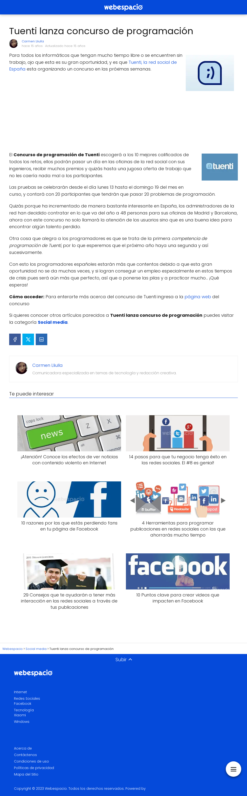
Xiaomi (20, 715)
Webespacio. (56, 788)
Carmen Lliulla (33, 41)
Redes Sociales (27, 698)
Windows (21, 721)
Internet (20, 692)
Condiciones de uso (31, 761)
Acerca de (23, 748)
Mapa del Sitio (26, 774)
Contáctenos (25, 754)
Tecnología (24, 710)
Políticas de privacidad (34, 767)
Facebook (22, 703)
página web (198, 297)
